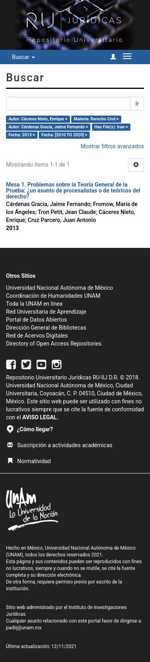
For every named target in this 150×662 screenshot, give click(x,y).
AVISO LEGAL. (40, 417)
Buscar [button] (23, 57)
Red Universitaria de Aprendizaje (46, 311)
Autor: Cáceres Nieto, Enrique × (37, 119)
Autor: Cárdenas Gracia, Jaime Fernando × (48, 127)
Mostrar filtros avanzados (112, 146)
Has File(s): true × (111, 127)
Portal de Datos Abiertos (36, 319)
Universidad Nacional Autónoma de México (59, 288)
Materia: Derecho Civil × (96, 119)
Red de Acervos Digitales (37, 335)
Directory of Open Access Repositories (54, 343)
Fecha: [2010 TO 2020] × (65, 135)
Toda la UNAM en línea (34, 304)
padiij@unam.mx (24, 628)
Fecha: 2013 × (21, 135)
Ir (137, 103)
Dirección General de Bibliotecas (46, 327)
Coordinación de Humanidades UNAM (53, 296)
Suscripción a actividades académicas (59, 445)
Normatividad (29, 461)
